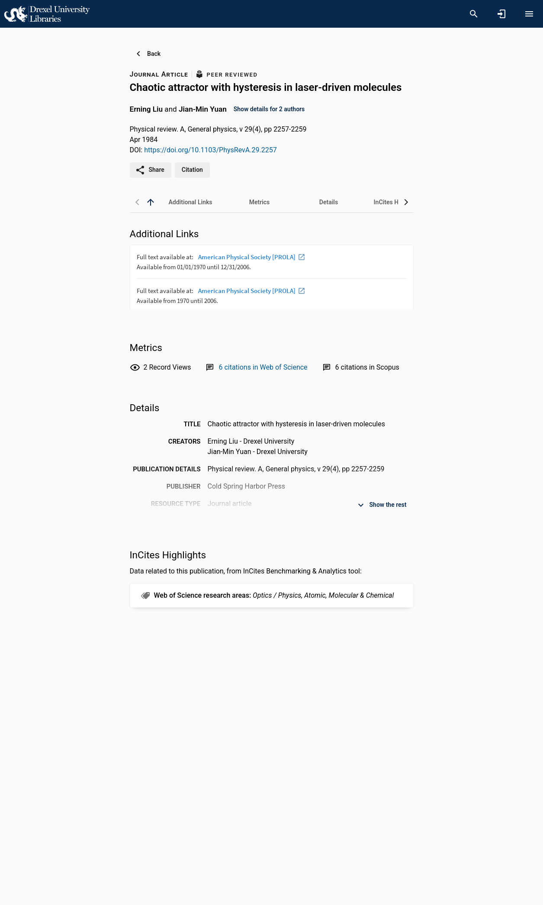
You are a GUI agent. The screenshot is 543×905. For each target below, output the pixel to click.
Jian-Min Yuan (203, 108)
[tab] (190, 202)
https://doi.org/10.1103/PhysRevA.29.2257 (210, 150)
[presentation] (272, 277)
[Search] (473, 13)
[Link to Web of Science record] (262, 367)
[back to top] (150, 202)
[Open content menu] (529, 13)
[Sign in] (501, 13)
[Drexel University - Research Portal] (46, 13)
